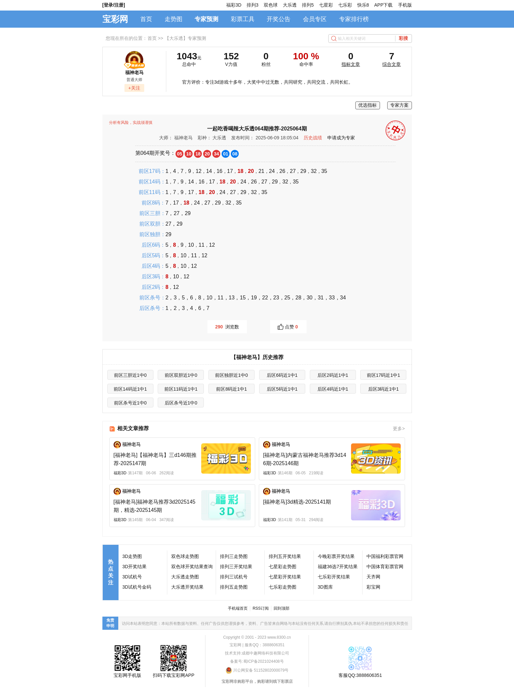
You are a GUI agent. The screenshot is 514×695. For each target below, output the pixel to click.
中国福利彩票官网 (384, 556)
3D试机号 (132, 576)
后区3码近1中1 (383, 389)
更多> (399, 428)
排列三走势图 (234, 556)
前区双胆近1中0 (181, 375)
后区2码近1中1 (332, 375)
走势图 (173, 19)
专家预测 (206, 19)
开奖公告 (278, 19)
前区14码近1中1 (130, 389)
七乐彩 (345, 5)
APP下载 (383, 5)
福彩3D (233, 5)
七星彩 (326, 5)
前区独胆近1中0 (231, 375)
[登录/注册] (113, 5)
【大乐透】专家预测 (185, 38)
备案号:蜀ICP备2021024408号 (257, 661)
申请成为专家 (341, 137)
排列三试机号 (234, 576)
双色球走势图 (185, 556)
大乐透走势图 (185, 576)
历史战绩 (313, 137)
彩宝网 (373, 587)
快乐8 (363, 5)
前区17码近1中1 (383, 375)
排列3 (252, 5)
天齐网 (373, 576)
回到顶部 (281, 608)
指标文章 (350, 64)
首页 (146, 19)
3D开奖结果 (134, 566)
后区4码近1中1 (332, 389)
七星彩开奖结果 (285, 576)
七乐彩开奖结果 (334, 576)
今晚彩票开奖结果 (336, 556)
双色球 (271, 5)
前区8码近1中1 (231, 389)
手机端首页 (238, 608)
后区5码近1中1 (282, 389)
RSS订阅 (261, 608)
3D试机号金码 (136, 587)
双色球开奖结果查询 (192, 566)
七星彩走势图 (282, 566)
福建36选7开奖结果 (338, 566)
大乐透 (290, 5)
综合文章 (391, 64)
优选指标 (367, 105)
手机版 (405, 5)
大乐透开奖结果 (187, 587)
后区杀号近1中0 (181, 402)
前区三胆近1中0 (130, 375)
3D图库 (325, 587)
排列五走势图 (234, 587)
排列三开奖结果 (236, 566)
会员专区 (315, 19)
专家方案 (399, 105)
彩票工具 (243, 19)
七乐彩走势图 (282, 587)
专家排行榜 (354, 19)
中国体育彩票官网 (384, 566)
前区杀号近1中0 (130, 402)
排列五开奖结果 (285, 556)
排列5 (308, 5)
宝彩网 (115, 19)
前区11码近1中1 (181, 389)
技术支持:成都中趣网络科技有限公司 (257, 653)
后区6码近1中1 (282, 375)
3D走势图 (132, 556)
